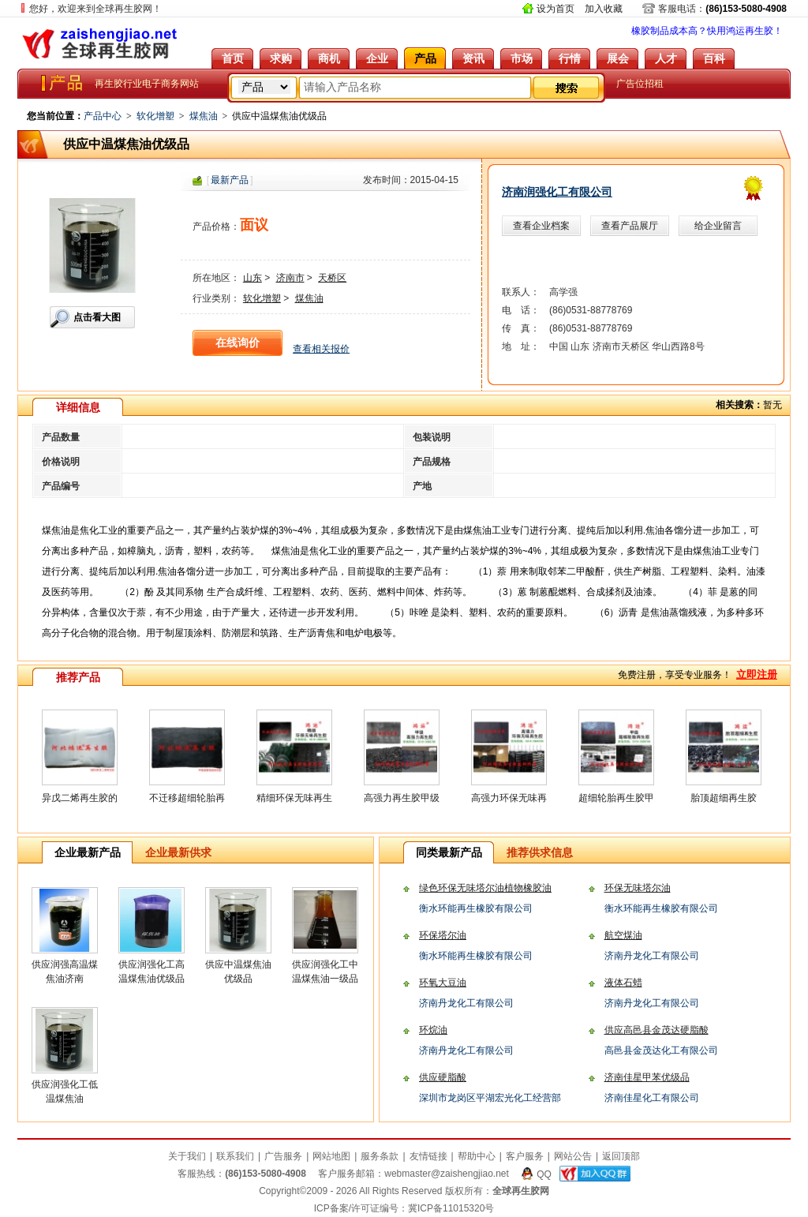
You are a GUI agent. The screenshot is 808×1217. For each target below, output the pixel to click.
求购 (281, 58)
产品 (425, 58)
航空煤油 (623, 935)
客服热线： (242, 1173)
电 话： (521, 310)
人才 (666, 58)
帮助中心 (477, 1156)
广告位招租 (640, 83)
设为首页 (555, 8)
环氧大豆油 (442, 982)
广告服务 (283, 1156)
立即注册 (756, 674)
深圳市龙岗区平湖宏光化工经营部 (490, 1097)
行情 (570, 58)
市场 (522, 58)
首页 (233, 58)
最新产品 (230, 179)
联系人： (521, 292)
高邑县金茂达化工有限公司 (661, 1050)
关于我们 (187, 1156)
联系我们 (235, 1156)
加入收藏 (604, 8)
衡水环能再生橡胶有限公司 (476, 908)
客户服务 (525, 1156)
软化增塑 (155, 116)
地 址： (521, 346)
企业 (377, 58)
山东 (252, 277)
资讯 (473, 58)
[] (230, 179)
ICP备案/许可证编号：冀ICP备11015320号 (404, 1208)
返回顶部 (621, 1156)
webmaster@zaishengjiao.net (446, 1173)
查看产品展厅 (629, 225)
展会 (618, 58)
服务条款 (379, 1156)
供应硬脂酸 (442, 1077)
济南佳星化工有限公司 (651, 1097)
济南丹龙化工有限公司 (651, 955)
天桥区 (332, 277)
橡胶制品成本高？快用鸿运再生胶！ (707, 30)
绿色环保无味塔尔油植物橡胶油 (485, 887)
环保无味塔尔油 (637, 887)
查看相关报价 (321, 348)
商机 (329, 58)
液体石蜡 (623, 982)
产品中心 (103, 116)
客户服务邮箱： (413, 1173)
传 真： (521, 328)
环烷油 (433, 1029)
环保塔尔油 (442, 935)
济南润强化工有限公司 (557, 191)
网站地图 (331, 1156)
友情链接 (428, 1156)
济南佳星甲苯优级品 (647, 1077)
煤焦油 (203, 116)
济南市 (290, 277)
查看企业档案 (541, 225)
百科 (714, 58)
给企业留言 (718, 225)
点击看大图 (97, 317)
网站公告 (573, 1156)
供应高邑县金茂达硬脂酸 (656, 1029)
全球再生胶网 (100, 43)
